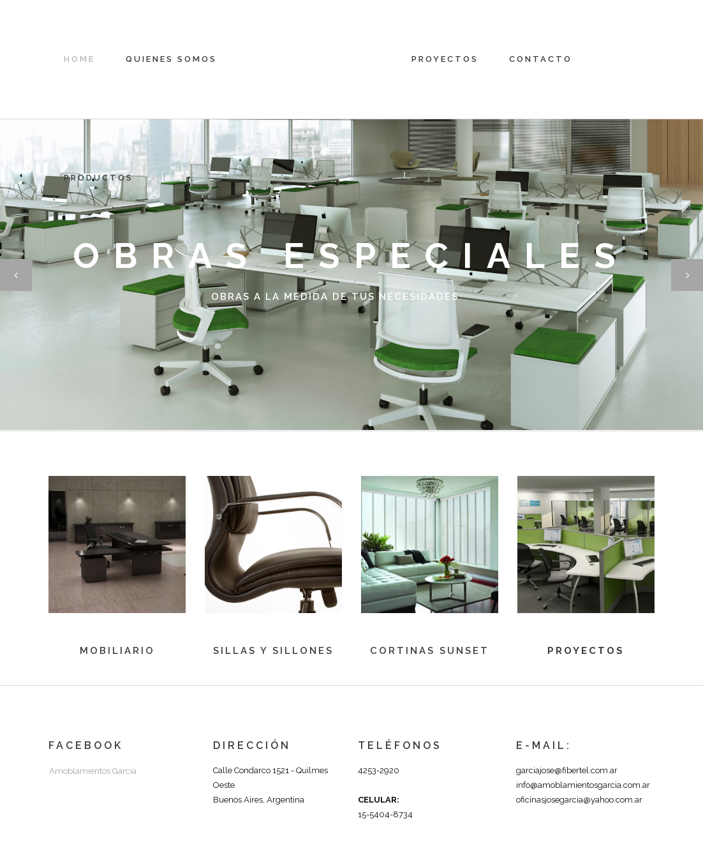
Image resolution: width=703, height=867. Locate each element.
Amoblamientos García (93, 771)
